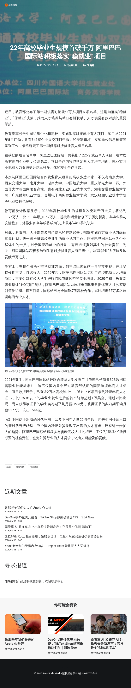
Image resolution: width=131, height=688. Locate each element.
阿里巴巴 (34, 467)
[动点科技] (11, 5)
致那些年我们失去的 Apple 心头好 (28, 508)
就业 (8, 467)
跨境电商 (20, 467)
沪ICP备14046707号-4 (85, 673)
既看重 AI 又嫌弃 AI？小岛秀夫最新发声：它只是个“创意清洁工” (48, 527)
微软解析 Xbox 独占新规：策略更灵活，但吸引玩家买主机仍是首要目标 (54, 536)
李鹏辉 (90, 65)
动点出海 (72, 65)
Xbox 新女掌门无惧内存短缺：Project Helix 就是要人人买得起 (47, 546)
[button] (124, 5)
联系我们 (57, 581)
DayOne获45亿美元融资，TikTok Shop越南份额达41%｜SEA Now (49, 517)
